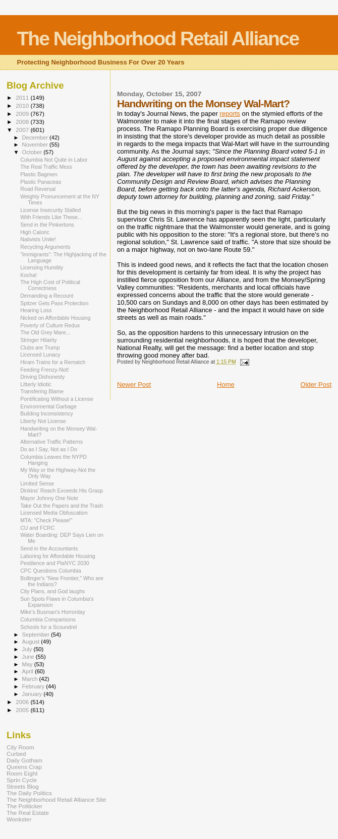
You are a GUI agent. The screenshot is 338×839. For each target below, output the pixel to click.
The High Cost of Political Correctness (50, 285)
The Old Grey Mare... (45, 332)
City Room (20, 747)
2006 (23, 701)
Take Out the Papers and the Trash (61, 506)
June (29, 657)
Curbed (16, 753)
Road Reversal (37, 189)
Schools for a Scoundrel (48, 627)
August (31, 642)
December (35, 137)
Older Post (316, 384)
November (35, 145)
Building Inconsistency (46, 413)
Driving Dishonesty (42, 377)
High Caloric (34, 232)
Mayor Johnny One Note (49, 498)
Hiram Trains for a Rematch (52, 362)
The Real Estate (28, 812)
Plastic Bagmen (39, 174)
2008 (23, 121)
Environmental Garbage (48, 406)
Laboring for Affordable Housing (57, 556)
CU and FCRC (37, 528)
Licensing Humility (41, 267)
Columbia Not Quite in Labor (53, 160)
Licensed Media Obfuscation (53, 513)
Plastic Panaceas (40, 182)
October (33, 152)
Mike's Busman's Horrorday (52, 612)
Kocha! (28, 275)
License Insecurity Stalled (50, 210)
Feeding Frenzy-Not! (44, 370)
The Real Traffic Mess (46, 167)
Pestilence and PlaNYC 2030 (54, 563)
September (36, 635)
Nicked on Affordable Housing (55, 318)
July (28, 649)
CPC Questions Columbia (50, 571)
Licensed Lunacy (40, 355)
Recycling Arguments (45, 247)
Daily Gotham (24, 760)
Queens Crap (24, 766)
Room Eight (22, 773)
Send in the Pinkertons (47, 225)
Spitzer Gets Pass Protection (54, 303)
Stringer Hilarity (38, 340)
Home (226, 384)
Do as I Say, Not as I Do (48, 449)
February (34, 686)
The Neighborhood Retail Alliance (158, 38)
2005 (23, 710)
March (30, 679)
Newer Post (134, 384)
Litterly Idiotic (35, 384)
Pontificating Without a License (56, 399)
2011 (23, 97)
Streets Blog (23, 786)
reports (229, 113)
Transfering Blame (42, 391)
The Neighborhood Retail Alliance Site (56, 799)
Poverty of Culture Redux (50, 325)
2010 (23, 105)
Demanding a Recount (46, 296)
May (28, 664)
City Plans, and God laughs (52, 591)
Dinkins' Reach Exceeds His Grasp (61, 490)
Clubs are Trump (40, 347)
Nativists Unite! (38, 239)
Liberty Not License (43, 421)
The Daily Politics (29, 793)
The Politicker (24, 806)
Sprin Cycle (22, 780)
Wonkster (19, 819)
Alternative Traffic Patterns (51, 442)
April (28, 671)
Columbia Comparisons (48, 619)
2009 (23, 113)
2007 (23, 129)
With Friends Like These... (51, 217)
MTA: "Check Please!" (46, 520)
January (33, 694)
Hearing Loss (35, 310)
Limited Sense (37, 483)
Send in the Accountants (49, 548)
